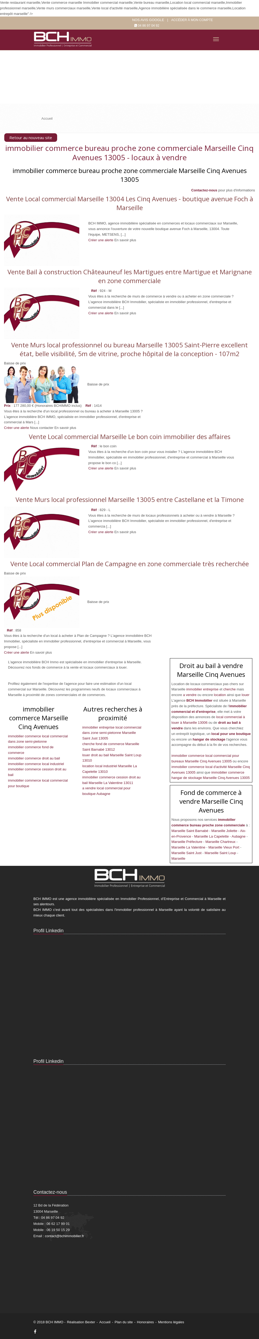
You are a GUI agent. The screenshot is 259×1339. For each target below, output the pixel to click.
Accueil (105, 1322)
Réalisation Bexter (81, 1322)
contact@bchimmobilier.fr (64, 1236)
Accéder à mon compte (192, 20)
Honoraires (145, 1322)
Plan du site (124, 1322)
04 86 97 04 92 (148, 25)
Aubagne (238, 836)
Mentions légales (171, 1322)
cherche (230, 689)
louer (245, 695)
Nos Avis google (148, 20)
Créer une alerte (16, 428)
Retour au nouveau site (30, 137)
